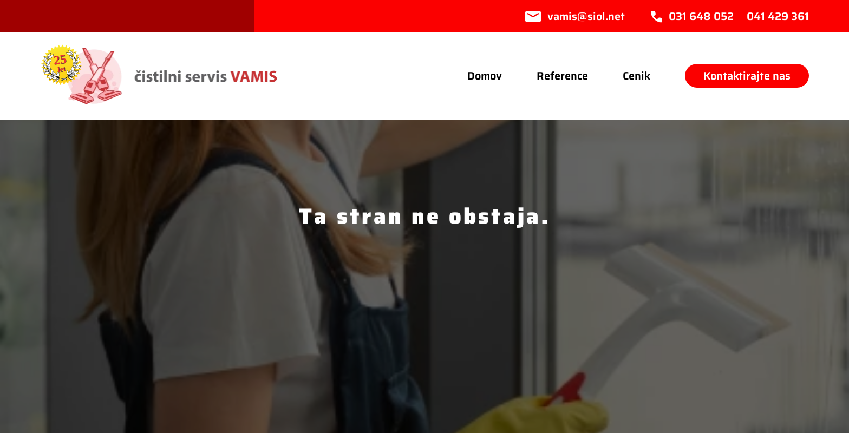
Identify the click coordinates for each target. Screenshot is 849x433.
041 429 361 (778, 16)
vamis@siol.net (586, 16)
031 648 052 (701, 16)
